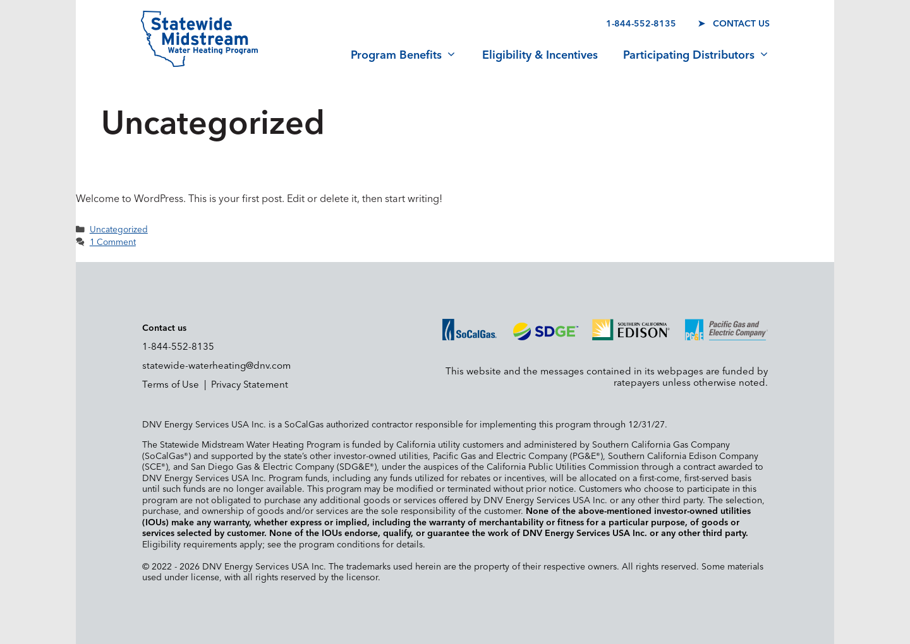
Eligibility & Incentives (540, 56)
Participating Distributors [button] (696, 56)
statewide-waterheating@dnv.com (216, 365)
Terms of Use (170, 384)
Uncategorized (119, 229)
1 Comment (113, 242)
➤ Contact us (734, 24)
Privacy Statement (249, 384)
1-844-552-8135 (641, 24)
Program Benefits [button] (404, 56)
